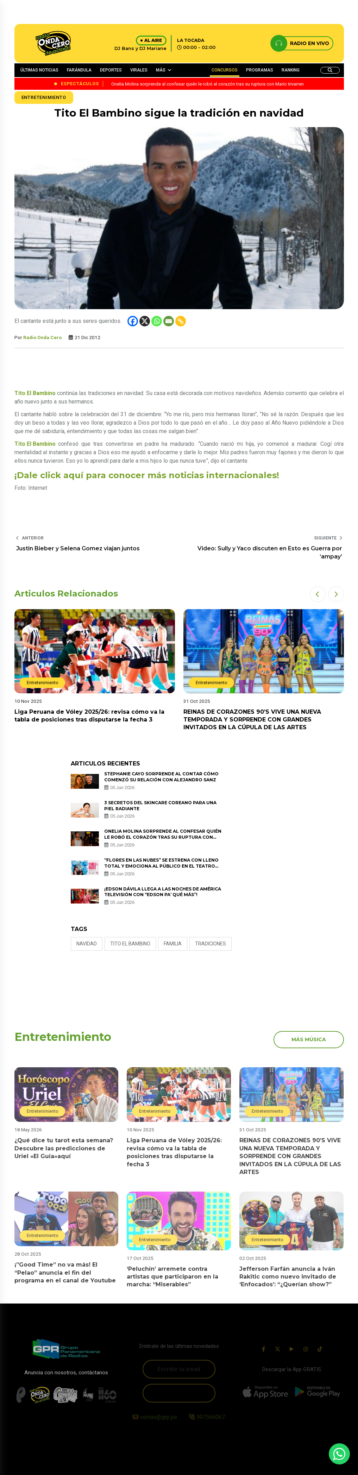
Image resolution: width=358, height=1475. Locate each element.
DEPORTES (111, 70)
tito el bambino (130, 943)
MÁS (160, 70)
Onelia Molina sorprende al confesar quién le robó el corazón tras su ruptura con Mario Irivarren (162, 837)
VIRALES (138, 70)
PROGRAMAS (259, 70)
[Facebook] (132, 321)
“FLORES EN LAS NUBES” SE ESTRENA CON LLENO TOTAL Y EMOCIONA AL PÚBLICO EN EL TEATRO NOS (161, 866)
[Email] (168, 321)
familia (173, 943)
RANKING (291, 70)
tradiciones (210, 943)
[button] (318, 594)
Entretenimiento (43, 97)
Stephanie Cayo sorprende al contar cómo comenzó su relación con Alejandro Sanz (161, 776)
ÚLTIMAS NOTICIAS (39, 70)
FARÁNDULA (79, 70)
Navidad (86, 943)
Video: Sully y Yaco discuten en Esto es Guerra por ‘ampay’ (269, 552)
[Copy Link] (180, 321)
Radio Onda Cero (42, 337)
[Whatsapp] (156, 321)
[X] (144, 321)
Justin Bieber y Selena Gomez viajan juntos (78, 548)
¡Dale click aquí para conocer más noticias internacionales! (146, 475)
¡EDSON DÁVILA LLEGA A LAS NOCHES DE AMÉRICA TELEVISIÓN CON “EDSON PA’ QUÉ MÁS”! (162, 892)
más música (308, 1039)
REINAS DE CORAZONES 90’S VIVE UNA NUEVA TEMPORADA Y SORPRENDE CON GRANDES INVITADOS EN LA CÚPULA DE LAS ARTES (252, 719)
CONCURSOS (225, 70)
